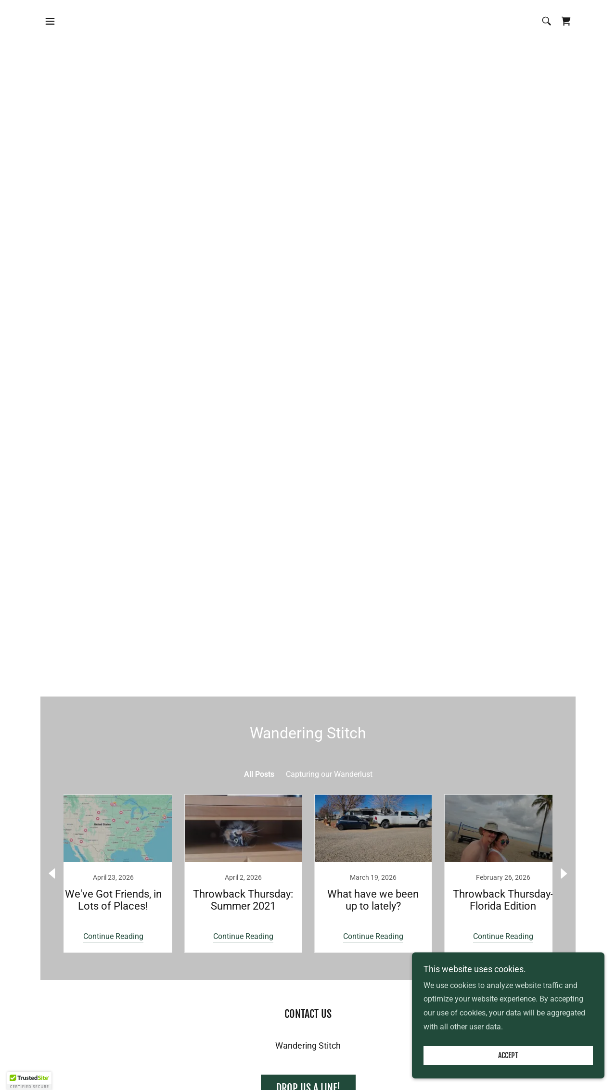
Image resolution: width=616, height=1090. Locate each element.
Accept (508, 1055)
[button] (50, 21)
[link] (566, 21)
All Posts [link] (259, 774)
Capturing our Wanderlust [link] (329, 774)
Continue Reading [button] (113, 936)
